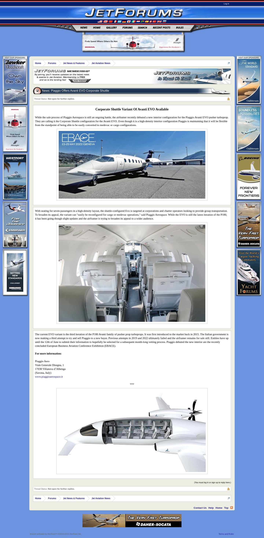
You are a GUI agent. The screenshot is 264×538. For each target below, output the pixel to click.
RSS (231, 507)
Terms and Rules (226, 534)
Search (142, 27)
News (83, 27)
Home (96, 27)
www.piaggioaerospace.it (49, 376)
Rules (180, 27)
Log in (226, 4)
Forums (127, 27)
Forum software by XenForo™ (55, 534)
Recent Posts (161, 27)
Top (226, 507)
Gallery (111, 27)
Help (211, 507)
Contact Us (200, 507)
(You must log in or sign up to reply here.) (212, 482)
